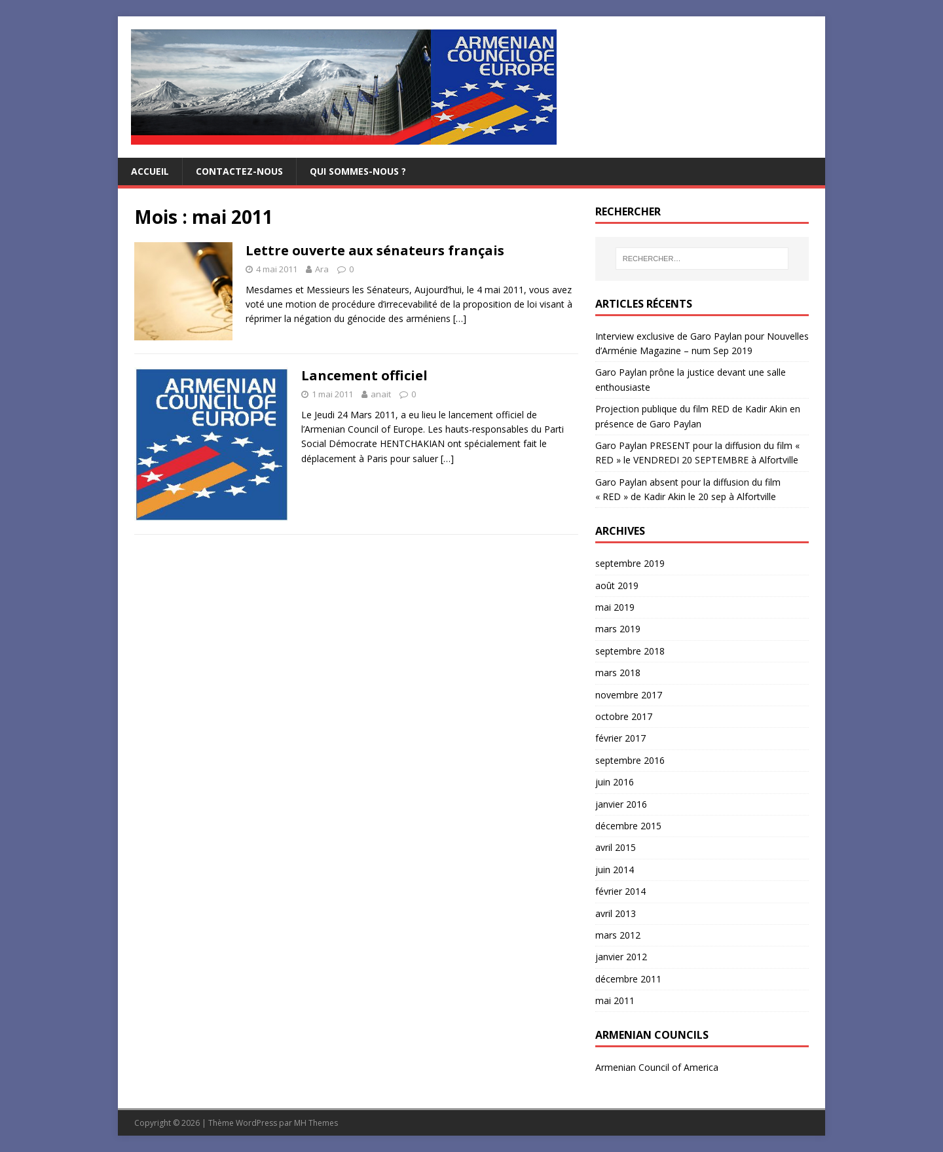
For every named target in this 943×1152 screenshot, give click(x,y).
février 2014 (620, 891)
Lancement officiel (364, 375)
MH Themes (316, 1122)
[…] (459, 318)
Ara (322, 269)
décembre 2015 (628, 825)
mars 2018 (617, 672)
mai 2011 (615, 1000)
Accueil (150, 171)
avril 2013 (615, 913)
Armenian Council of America (656, 1067)
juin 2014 (614, 869)
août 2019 (616, 585)
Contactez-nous (239, 171)
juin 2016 (614, 782)
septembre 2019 (630, 563)
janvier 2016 (621, 804)
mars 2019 (617, 628)
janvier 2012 (621, 956)
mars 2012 (617, 935)
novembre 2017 (628, 695)
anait (381, 394)
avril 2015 (615, 847)
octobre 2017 (623, 716)
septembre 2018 (630, 651)
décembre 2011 (628, 979)
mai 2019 (615, 607)
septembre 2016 (630, 760)
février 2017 (620, 738)
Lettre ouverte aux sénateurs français (375, 250)
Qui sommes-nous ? (358, 171)
